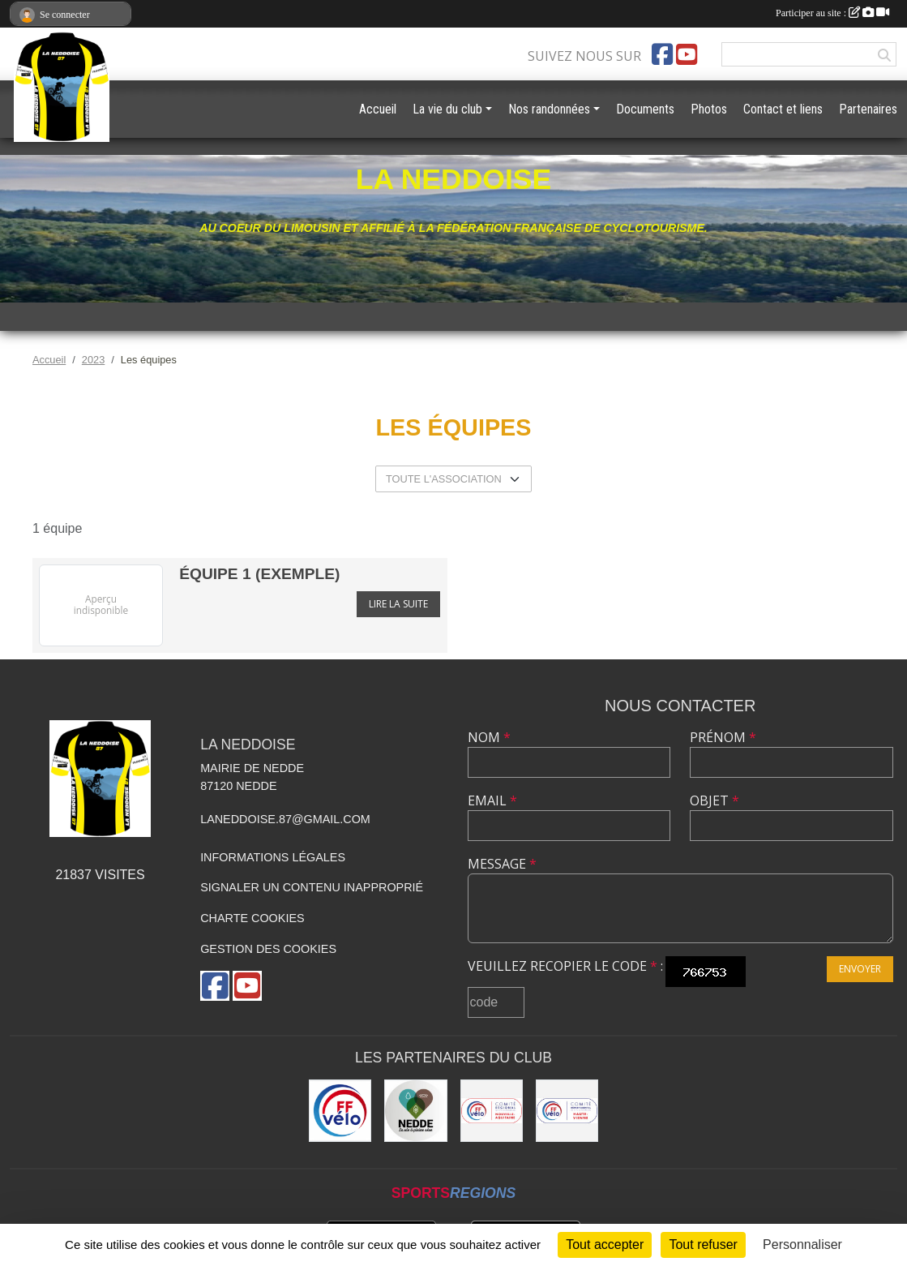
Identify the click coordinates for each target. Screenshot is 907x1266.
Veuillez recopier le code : (565, 966)
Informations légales (272, 857)
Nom (489, 737)
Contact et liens (783, 109)
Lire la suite (398, 604)
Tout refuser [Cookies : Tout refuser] (703, 1244)
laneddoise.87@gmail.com (285, 819)
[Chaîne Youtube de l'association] (686, 54)
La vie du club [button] (447, 109)
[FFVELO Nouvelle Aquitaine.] (491, 1110)
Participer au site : (832, 13)
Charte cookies (252, 918)
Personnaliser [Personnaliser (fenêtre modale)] (802, 1244)
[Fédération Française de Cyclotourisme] (340, 1110)
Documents (645, 109)
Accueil (377, 109)
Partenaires (868, 109)
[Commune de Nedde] (415, 1110)
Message (502, 864)
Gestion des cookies (268, 948)
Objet (714, 800)
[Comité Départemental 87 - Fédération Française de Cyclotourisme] (567, 1110)
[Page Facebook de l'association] (662, 54)
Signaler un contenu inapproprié (311, 887)
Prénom (723, 737)
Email (492, 800)
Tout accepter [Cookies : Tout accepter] (605, 1244)
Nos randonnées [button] (549, 109)
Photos (709, 109)
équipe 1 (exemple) (259, 573)
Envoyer (860, 969)
